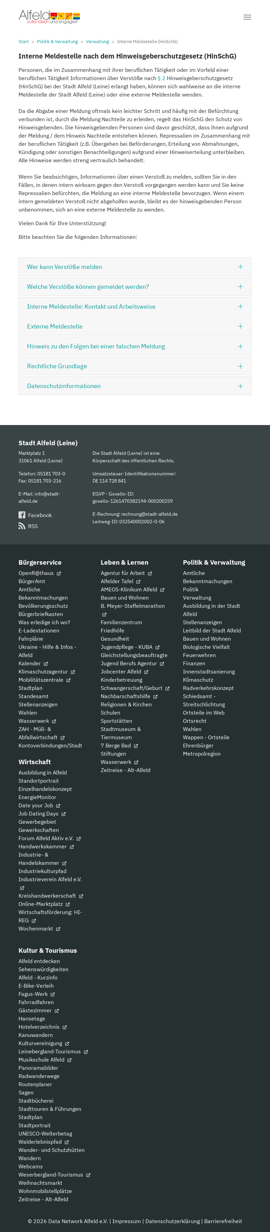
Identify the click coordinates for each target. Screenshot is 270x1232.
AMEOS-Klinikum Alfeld (132, 589)
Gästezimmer (39, 1010)
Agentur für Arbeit (126, 572)
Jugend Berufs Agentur (132, 663)
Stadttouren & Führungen (50, 1108)
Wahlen (28, 712)
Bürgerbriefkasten (41, 614)
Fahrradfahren (36, 1002)
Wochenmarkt (39, 928)
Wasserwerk (37, 720)
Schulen (110, 712)
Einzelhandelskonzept (45, 788)
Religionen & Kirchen (126, 704)
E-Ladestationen (39, 630)
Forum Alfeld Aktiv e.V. (50, 838)
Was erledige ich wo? (44, 622)
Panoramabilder (38, 1067)
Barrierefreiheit (223, 1221)
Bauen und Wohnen (125, 597)
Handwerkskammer (46, 846)
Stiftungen (113, 753)
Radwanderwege (39, 1076)
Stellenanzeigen (38, 704)
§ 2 (161, 78)
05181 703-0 (51, 473)
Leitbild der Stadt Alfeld (212, 630)
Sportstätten (116, 720)
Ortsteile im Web (203, 712)
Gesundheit (115, 638)
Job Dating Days (42, 813)
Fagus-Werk (36, 993)
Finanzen (194, 663)
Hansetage (32, 1018)
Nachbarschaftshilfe (129, 696)
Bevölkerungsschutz (43, 605)
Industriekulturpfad (42, 871)
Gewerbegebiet (37, 821)
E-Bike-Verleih (36, 985)
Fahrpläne (31, 638)
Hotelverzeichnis (42, 1026)
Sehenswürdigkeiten (44, 969)
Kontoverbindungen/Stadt (50, 745)
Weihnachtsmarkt (40, 1182)
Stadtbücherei (36, 1100)
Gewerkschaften (39, 829)
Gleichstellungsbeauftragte (134, 655)
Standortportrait (39, 780)
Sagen (26, 1092)
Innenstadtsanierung (209, 671)
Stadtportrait (35, 1125)
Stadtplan (30, 687)
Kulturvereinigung (44, 1043)
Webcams (31, 1166)
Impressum (126, 1221)
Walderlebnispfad (44, 1141)
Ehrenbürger (198, 745)
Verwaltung (197, 597)
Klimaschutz (198, 679)
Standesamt (34, 696)
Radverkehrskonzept (208, 687)
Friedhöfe (112, 630)
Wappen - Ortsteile (206, 737)
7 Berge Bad (119, 745)
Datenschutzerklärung (172, 1221)
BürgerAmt (32, 581)
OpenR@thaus (40, 572)
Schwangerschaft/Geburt (135, 687)
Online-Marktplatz (44, 903)
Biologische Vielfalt (206, 646)
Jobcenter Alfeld (124, 671)
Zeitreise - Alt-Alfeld (125, 770)
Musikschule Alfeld (45, 1059)
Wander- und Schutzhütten (52, 1149)
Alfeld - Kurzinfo (38, 977)
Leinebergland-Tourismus (53, 1051)
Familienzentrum (121, 622)
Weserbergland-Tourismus (54, 1174)
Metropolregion (202, 753)
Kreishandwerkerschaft (51, 895)
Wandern (30, 1158)
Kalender (33, 663)
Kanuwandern (36, 1034)
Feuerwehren (199, 655)
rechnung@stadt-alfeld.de (149, 514)
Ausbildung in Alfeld (43, 772)
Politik (190, 589)
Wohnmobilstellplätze (45, 1191)
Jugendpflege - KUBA (130, 646)
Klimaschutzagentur (47, 671)
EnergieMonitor (37, 797)
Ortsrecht (195, 720)
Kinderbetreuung (121, 679)
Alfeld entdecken (39, 961)
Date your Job (39, 805)
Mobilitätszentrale (44, 679)
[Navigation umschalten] (247, 17)
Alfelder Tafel (120, 581)
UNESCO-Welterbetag (45, 1133)
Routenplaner (35, 1084)
